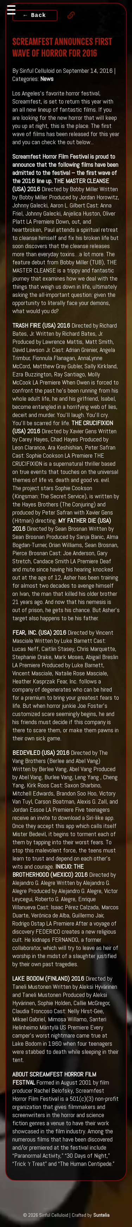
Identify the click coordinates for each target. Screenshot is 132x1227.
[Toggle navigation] (11, 10)
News (47, 79)
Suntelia (101, 1215)
